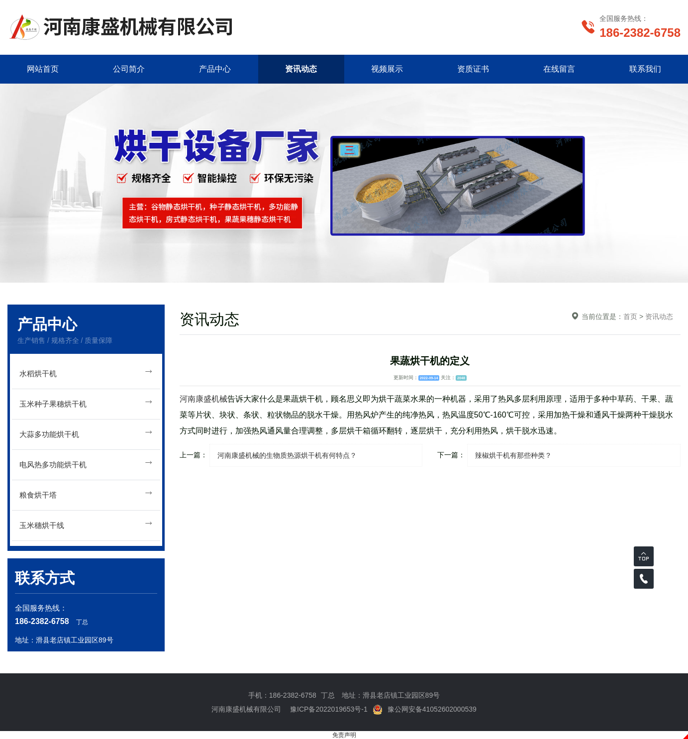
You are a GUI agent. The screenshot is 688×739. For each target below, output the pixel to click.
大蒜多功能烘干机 (86, 432)
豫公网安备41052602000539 (425, 709)
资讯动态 (301, 69)
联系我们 (645, 69)
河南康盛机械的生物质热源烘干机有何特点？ (287, 455)
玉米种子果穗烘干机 (86, 402)
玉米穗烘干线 (86, 523)
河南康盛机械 (203, 399)
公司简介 (129, 69)
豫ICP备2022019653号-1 (329, 709)
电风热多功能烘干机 (86, 463)
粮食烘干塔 (86, 493)
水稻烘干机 (86, 372)
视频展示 (387, 69)
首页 (630, 316)
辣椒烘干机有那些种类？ (513, 455)
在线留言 (559, 69)
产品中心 (215, 69)
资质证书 (473, 69)
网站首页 (43, 69)
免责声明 (344, 735)
